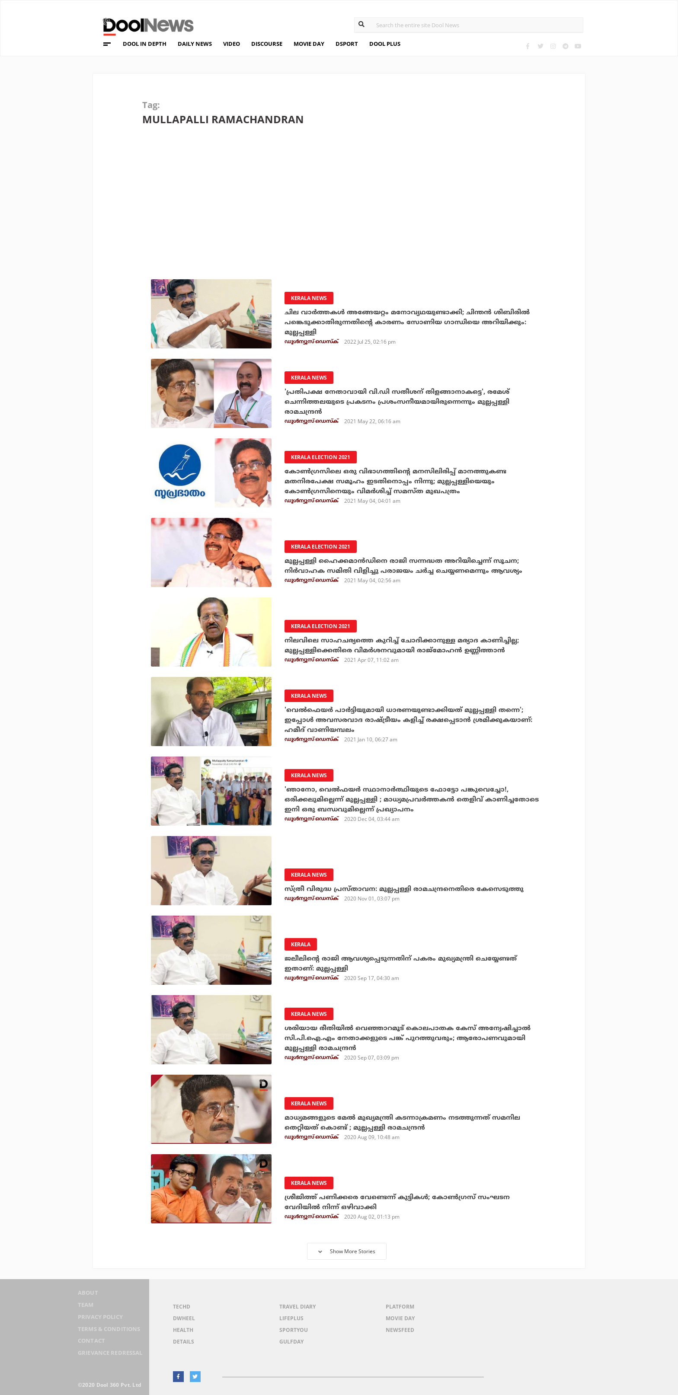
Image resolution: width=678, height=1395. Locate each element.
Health (183, 1330)
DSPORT (347, 44)
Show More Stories (346, 1251)
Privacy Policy (96, 1319)
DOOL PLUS (384, 44)
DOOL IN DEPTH (144, 44)
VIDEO (231, 44)
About (81, 1297)
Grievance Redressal (106, 1353)
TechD (181, 1306)
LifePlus (291, 1318)
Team (79, 1308)
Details (183, 1341)
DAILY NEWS (195, 44)
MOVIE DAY (309, 44)
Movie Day (400, 1318)
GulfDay (291, 1341)
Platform (400, 1306)
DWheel (184, 1318)
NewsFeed (400, 1330)
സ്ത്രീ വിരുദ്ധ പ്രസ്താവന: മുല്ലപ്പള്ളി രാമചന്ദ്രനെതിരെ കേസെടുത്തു (411, 889)
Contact (85, 1342)
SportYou (293, 1330)
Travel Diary (297, 1306)
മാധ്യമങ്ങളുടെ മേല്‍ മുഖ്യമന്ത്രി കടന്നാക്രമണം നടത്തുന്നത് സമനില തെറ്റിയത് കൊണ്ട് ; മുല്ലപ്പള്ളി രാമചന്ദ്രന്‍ (410, 1122)
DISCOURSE (266, 44)
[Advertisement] (344, 208)
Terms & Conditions (105, 1331)
